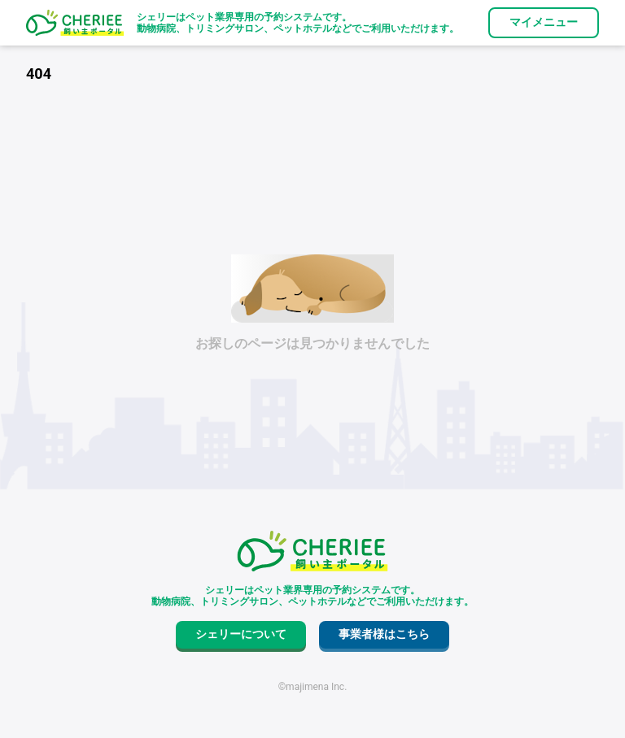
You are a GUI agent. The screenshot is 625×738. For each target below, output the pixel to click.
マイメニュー (543, 21)
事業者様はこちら (384, 633)
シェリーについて (240, 633)
